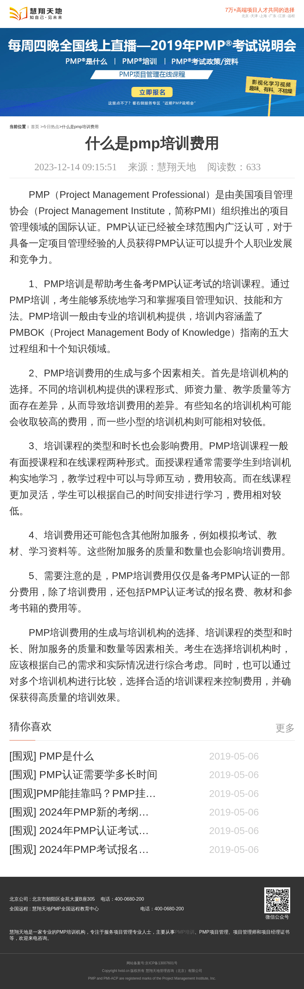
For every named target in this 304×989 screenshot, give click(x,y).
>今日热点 (49, 126)
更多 (285, 727)
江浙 (281, 16)
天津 (254, 16)
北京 (245, 16)
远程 (291, 16)
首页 (35, 126)
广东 (272, 16)
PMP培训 (185, 932)
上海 (263, 16)
